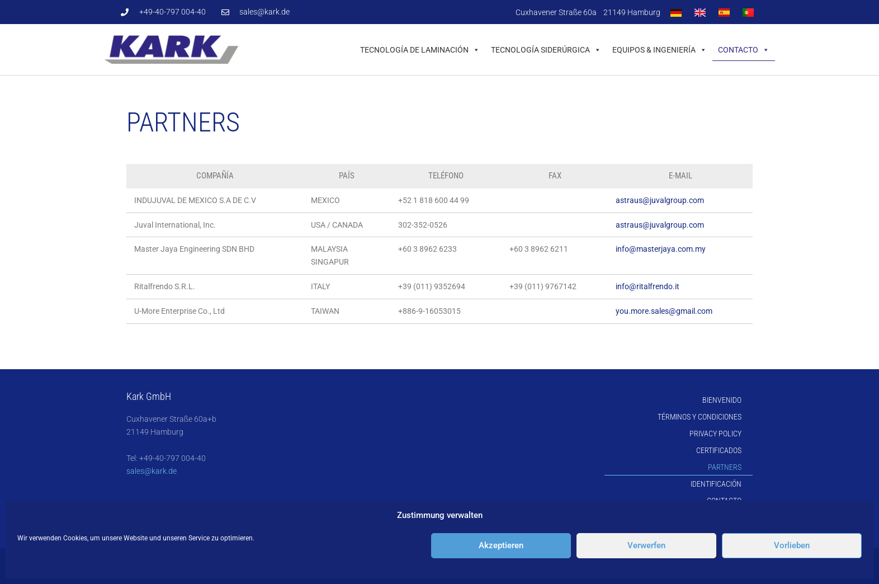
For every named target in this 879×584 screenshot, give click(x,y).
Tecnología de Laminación (420, 49)
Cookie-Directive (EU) (704, 517)
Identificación (716, 483)
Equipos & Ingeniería (659, 49)
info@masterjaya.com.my (661, 248)
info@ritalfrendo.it (647, 286)
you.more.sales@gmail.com (664, 311)
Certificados (718, 450)
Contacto (743, 49)
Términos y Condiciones (699, 416)
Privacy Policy (715, 433)
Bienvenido (721, 399)
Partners (724, 467)
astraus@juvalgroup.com (660, 200)
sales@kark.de (151, 471)
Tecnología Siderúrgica (546, 49)
